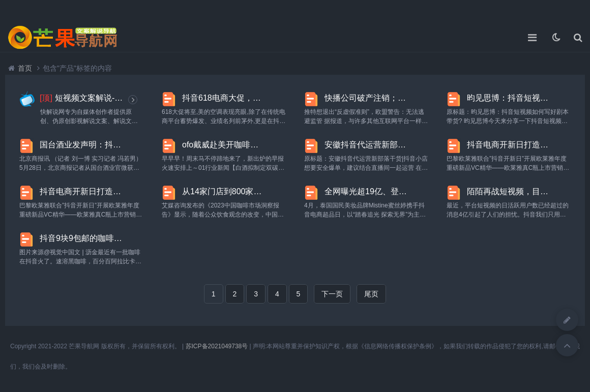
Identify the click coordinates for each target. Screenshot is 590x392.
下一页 (332, 294)
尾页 (371, 294)
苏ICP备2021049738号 (217, 346)
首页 (25, 68)
